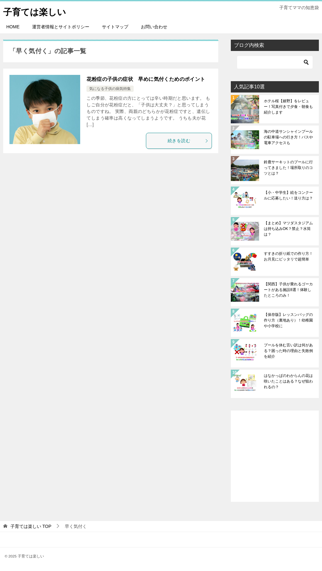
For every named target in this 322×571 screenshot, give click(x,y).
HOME (12, 26)
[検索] (275, 62)
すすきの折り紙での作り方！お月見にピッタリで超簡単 (288, 256)
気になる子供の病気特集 (110, 89)
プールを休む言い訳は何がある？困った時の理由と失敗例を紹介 (288, 351)
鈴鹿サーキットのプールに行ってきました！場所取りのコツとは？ (288, 168)
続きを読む (188, 140)
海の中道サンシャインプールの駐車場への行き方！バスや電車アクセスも (288, 137)
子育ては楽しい (36, 11)
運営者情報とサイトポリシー (60, 26)
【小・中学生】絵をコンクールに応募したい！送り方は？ (288, 195)
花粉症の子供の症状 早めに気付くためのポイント (145, 79)
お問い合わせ (154, 26)
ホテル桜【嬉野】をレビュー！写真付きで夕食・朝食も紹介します (288, 107)
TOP (30, 526)
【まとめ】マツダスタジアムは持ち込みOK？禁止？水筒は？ (288, 229)
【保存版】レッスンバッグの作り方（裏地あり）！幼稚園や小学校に (288, 320)
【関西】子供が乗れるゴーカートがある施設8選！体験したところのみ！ (288, 290)
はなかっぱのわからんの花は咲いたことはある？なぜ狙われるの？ (288, 381)
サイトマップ (115, 26)
